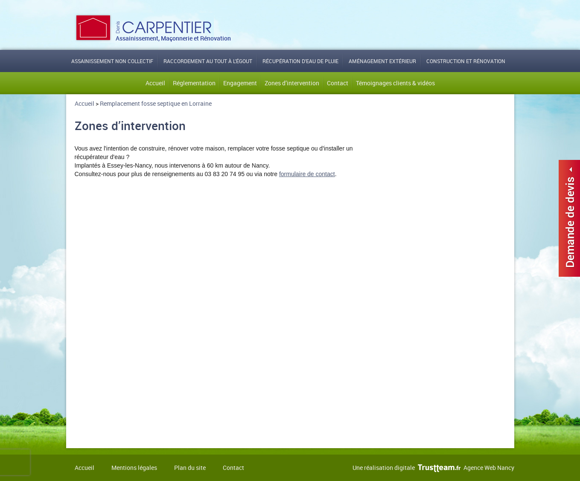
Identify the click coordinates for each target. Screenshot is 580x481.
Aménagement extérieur (382, 61)
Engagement (240, 83)
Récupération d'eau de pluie (300, 61)
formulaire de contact (307, 174)
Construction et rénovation (465, 61)
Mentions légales (134, 468)
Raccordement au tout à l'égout (207, 61)
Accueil (155, 83)
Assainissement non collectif (112, 61)
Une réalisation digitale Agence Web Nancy (433, 468)
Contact (337, 83)
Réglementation (194, 83)
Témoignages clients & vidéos (395, 83)
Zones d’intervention (292, 83)
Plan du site (190, 468)
